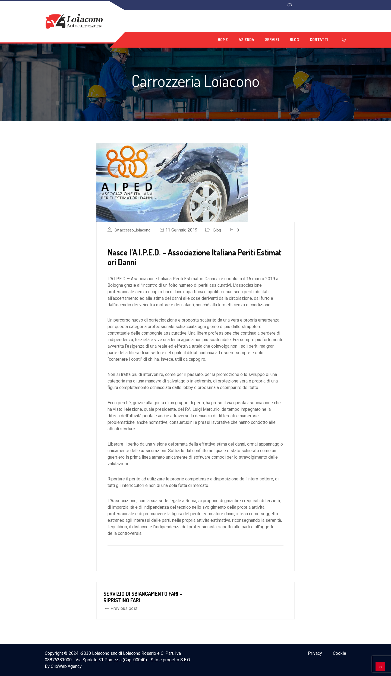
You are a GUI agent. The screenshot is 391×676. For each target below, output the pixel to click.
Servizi (272, 39)
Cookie (339, 653)
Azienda (246, 39)
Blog (294, 39)
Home (223, 39)
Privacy (315, 653)
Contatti (319, 39)
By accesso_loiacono (132, 230)
